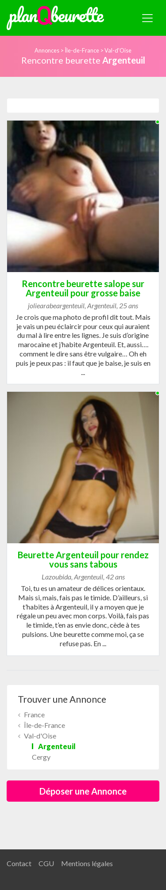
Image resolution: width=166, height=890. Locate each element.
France (34, 714)
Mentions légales (87, 863)
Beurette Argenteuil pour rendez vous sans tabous (83, 559)
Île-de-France (82, 50)
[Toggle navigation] (147, 18)
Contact (19, 863)
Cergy (41, 757)
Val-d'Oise (117, 50)
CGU (46, 863)
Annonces (47, 50)
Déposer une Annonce (83, 791)
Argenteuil (57, 746)
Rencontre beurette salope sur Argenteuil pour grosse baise (83, 288)
